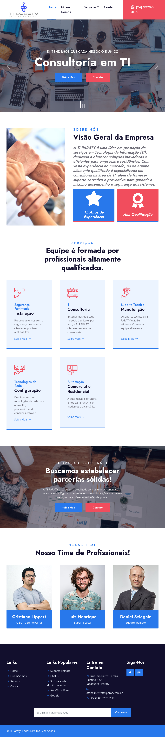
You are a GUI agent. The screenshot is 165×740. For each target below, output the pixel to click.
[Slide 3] (84, 106)
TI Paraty (15, 734)
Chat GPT (54, 679)
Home (51, 7)
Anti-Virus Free (57, 693)
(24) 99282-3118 (142, 9)
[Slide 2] (82, 106)
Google (52, 699)
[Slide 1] (80, 104)
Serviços (90, 7)
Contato (109, 7)
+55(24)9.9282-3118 (100, 701)
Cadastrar (121, 716)
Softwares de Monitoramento (56, 686)
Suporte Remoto (58, 674)
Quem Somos (66, 9)
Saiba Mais (67, 77)
